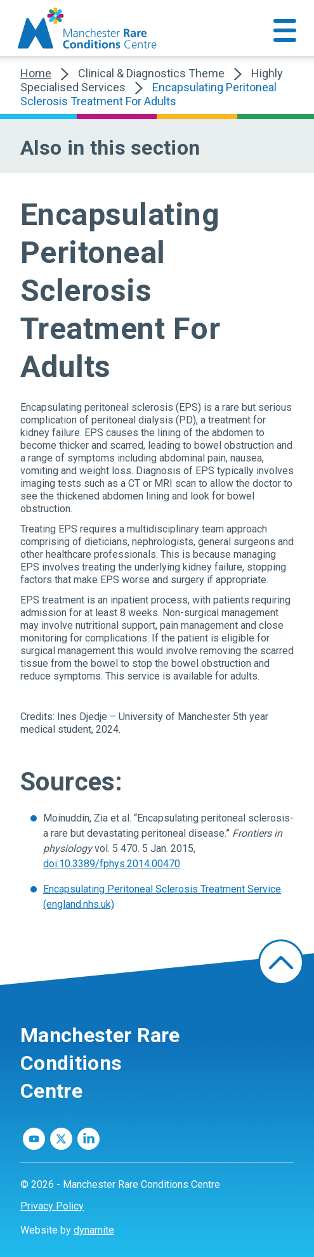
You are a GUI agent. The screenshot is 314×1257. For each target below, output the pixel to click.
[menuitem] (157, 1206)
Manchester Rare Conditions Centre (100, 1063)
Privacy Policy (52, 1206)
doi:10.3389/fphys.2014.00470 (111, 864)
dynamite (94, 1230)
